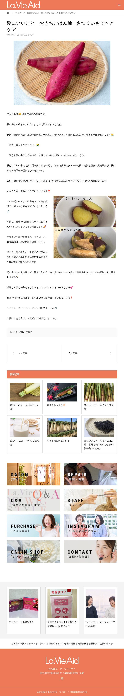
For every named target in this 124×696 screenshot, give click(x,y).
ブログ (30, 35)
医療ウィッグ (55, 643)
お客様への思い (18, 643)
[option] (24, 610)
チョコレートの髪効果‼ (21, 622)
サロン (32, 643)
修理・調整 (69, 643)
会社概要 (93, 643)
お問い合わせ (106, 643)
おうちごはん (22, 35)
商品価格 (82, 643)
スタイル (42, 643)
